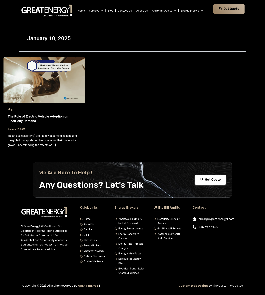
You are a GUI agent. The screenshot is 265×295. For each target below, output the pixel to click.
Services (96, 11)
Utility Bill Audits (164, 11)
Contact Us (125, 10)
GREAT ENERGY (89, 286)
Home (81, 10)
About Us (142, 10)
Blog (110, 10)
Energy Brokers (192, 11)
